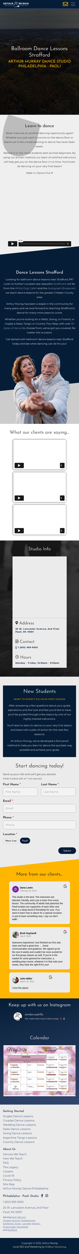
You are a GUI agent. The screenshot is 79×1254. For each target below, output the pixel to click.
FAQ (6, 1162)
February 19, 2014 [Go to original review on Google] (28, 891)
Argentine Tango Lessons (20, 1137)
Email (7, 801)
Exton (18, 1223)
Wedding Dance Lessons (19, 1124)
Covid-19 (8, 1175)
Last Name (49, 784)
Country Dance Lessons (18, 1142)
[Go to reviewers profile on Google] (15, 889)
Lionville (26, 1223)
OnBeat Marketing (55, 1247)
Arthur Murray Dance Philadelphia (25, 1188)
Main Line (11, 841)
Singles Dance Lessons (18, 1116)
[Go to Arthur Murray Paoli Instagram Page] (46, 1196)
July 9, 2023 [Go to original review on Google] (25, 936)
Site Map (9, 1184)
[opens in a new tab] (39, 1070)
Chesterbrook (28, 1220)
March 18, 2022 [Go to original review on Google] (27, 981)
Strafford (12, 1230)
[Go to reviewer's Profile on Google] (15, 980)
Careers (8, 1171)
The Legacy (10, 1167)
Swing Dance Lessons (17, 1133)
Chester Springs (11, 1220)
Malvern (36, 1223)
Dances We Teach (15, 1154)
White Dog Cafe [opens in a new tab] (25, 288)
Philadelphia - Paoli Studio (21, 1196)
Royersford (22, 1226)
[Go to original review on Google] (65, 888)
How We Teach (13, 1158)
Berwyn (22, 1217)
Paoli (25, 841)
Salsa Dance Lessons (17, 1129)
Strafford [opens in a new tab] (58, 283)
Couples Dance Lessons (18, 1120)
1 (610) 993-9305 (26, 647)
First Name (11, 784)
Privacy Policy (12, 1180)
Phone (8, 817)
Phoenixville (9, 1226)
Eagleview (8, 1223)
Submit (67, 851)
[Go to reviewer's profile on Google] (15, 934)
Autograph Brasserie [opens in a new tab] (60, 288)
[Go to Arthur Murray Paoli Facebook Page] (42, 1196)
